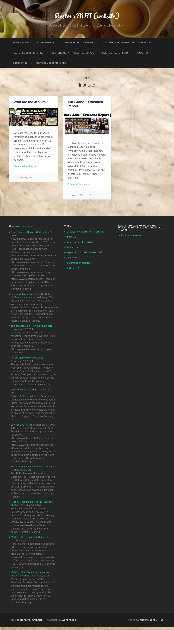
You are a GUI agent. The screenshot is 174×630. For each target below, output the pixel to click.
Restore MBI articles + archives (72, 53)
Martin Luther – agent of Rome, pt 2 (31, 540)
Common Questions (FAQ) (78, 43)
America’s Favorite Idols (24, 389)
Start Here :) (45, 43)
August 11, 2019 (25, 178)
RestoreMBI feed (22, 226)
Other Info (71, 257)
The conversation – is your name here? (33, 325)
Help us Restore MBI (115, 53)
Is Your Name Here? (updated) (28, 357)
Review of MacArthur (23, 294)
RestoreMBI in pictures (28, 53)
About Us (143, 53)
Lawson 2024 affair (22, 424)
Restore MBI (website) (87, 15)
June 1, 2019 (77, 196)
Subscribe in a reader (130, 235)
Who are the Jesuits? (31, 102)
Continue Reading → (25, 166)
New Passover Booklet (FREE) (28, 232)
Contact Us (20, 63)
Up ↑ (163, 623)
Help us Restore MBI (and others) (84, 252)
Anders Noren (148, 623)
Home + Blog (21, 43)
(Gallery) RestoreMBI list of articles (127, 43)
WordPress (69, 623)
